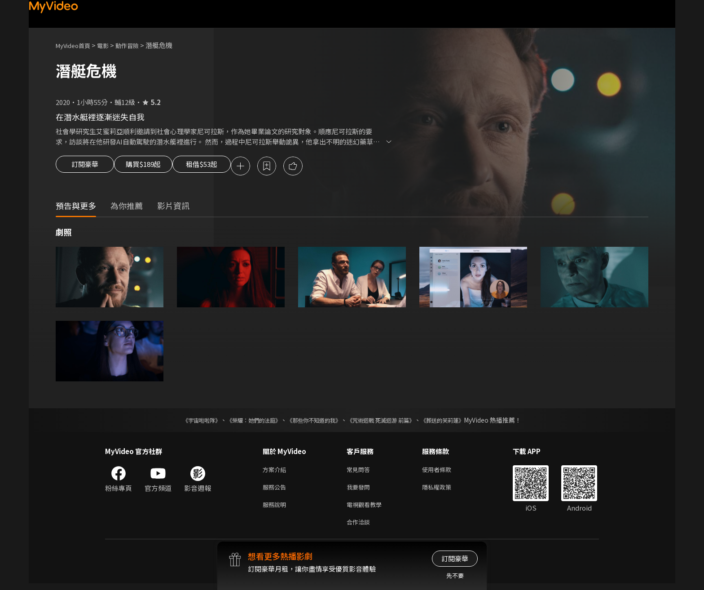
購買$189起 (153, 167)
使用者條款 (444, 471)
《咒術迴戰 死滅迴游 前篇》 (389, 421)
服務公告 (276, 490)
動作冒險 (136, 45)
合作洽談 (360, 528)
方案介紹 (276, 471)
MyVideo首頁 (76, 45)
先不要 (455, 575)
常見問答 (360, 471)
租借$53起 (223, 167)
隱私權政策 (444, 490)
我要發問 (360, 490)
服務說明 (276, 509)
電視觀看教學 (367, 509)
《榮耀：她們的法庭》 (243, 421)
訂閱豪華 (85, 167)
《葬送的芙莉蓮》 (460, 421)
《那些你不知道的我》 (312, 421)
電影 (110, 45)
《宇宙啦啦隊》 (184, 421)
